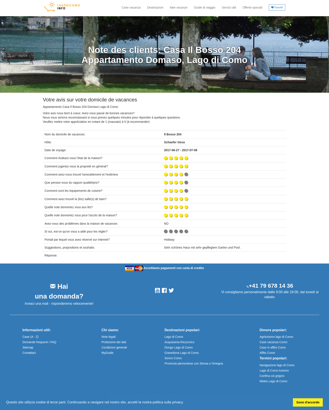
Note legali (108, 336)
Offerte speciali (252, 7)
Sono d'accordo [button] (307, 402)
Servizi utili (229, 7)
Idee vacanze (178, 7)
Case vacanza (131, 7)
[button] (185, 402)
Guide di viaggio (204, 7)
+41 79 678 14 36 (271, 286)
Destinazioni (155, 7)
